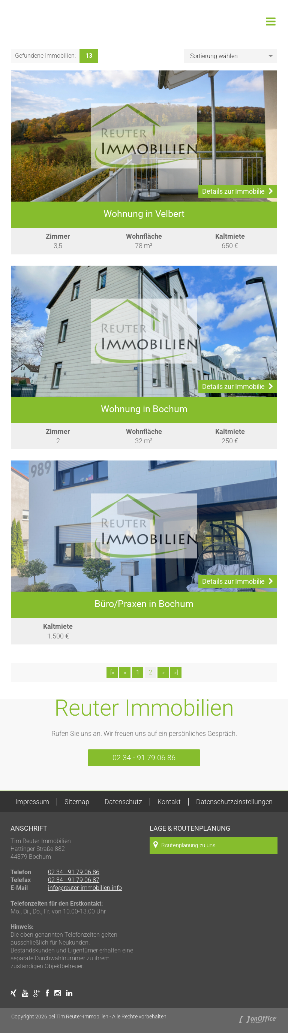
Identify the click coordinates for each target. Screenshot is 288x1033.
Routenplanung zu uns (184, 845)
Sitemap (76, 802)
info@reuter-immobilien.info (85, 887)
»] (176, 672)
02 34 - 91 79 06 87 (73, 880)
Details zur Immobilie (237, 191)
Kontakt (169, 802)
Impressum (32, 802)
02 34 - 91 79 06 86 (144, 757)
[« (112, 672)
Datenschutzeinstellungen (234, 802)
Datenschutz (123, 802)
